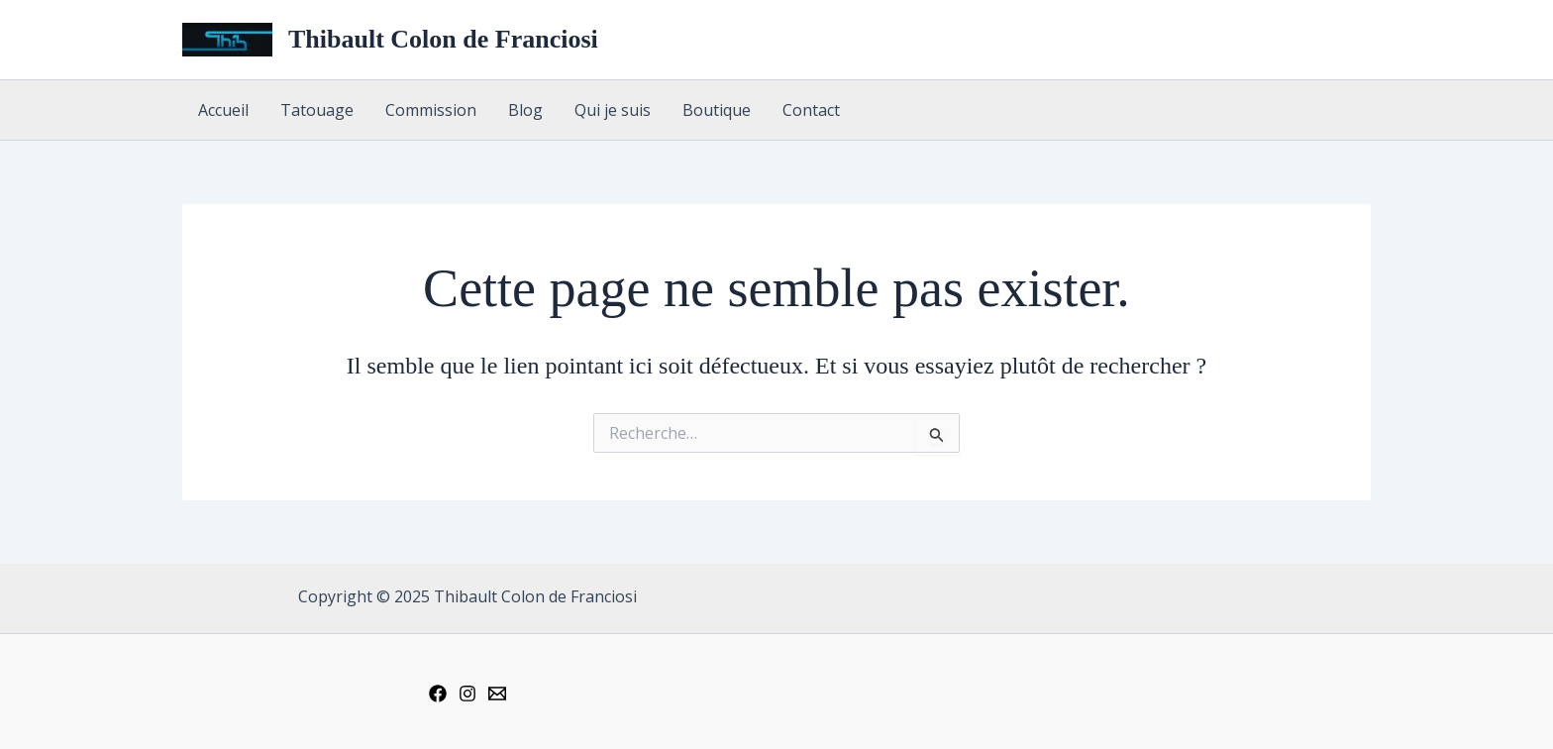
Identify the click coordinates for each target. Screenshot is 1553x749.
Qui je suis (612, 110)
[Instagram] (467, 693)
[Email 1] (497, 693)
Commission (430, 110)
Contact (811, 110)
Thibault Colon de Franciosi (443, 39)
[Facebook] (438, 693)
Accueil (223, 110)
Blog (525, 110)
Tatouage (317, 110)
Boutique (716, 110)
